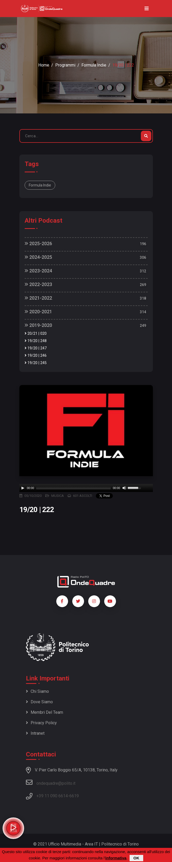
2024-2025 (38, 257)
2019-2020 (38, 325)
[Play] (23, 488)
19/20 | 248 (36, 341)
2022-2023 (38, 284)
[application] (86, 488)
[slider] (73, 488)
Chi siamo (37, 691)
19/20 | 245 (36, 363)
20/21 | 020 (36, 333)
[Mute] (124, 488)
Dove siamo (39, 701)
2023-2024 (38, 270)
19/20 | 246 (36, 355)
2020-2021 (38, 311)
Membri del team (44, 712)
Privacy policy (41, 722)
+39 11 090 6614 (52, 795)
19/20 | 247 (36, 348)
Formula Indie (93, 65)
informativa (115, 858)
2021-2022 (38, 298)
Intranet (35, 733)
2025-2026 (38, 243)
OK (137, 858)
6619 (74, 795)
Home (43, 65)
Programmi (65, 65)
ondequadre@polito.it (50, 782)
